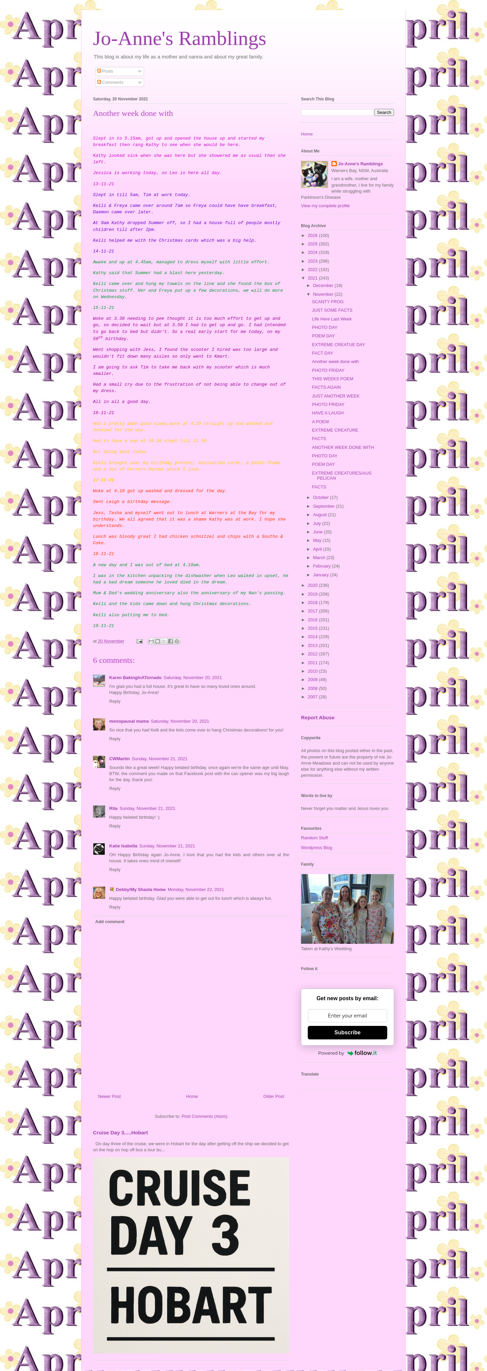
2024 (313, 252)
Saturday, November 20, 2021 (193, 677)
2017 (313, 611)
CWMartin (119, 758)
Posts (105, 71)
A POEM (320, 421)
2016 (313, 619)
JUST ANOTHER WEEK (336, 396)
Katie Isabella (123, 845)
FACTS (319, 438)
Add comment (110, 921)
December (324, 285)
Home (192, 1096)
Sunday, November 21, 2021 (160, 758)
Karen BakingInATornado (135, 677)
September (324, 506)
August (320, 514)
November (324, 294)
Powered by (347, 1053)
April (318, 549)
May (318, 540)
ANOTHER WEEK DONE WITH (343, 447)
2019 (313, 594)
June (318, 531)
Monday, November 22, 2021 (196, 889)
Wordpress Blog (316, 847)
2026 (313, 235)
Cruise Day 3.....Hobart (120, 1132)
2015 (313, 628)
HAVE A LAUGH (328, 412)
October (321, 497)
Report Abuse (317, 717)
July (317, 523)
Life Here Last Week (332, 318)
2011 (313, 662)
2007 (313, 696)
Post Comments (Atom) (204, 1116)
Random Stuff (314, 837)
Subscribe (347, 1032)
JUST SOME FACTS (332, 310)
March (320, 557)
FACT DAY (322, 353)
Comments (110, 82)
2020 (313, 585)
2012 (313, 653)
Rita (113, 808)
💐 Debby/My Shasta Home (137, 889)
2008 (313, 688)
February (322, 566)
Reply (114, 701)
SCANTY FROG (328, 301)
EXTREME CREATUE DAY (338, 344)
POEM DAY (323, 335)
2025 (313, 243)
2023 (313, 261)
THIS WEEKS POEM (332, 378)
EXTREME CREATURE (335, 430)
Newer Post (109, 1096)
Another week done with (335, 361)
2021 (313, 278)
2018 (313, 602)
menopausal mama (129, 721)
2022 (313, 269)
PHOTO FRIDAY (328, 370)
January (321, 574)
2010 (313, 671)
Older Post (273, 1096)
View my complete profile (325, 205)
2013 (313, 645)
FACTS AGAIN (326, 387)
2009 (313, 679)
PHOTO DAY (324, 327)
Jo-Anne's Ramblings (179, 38)
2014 (313, 636)
